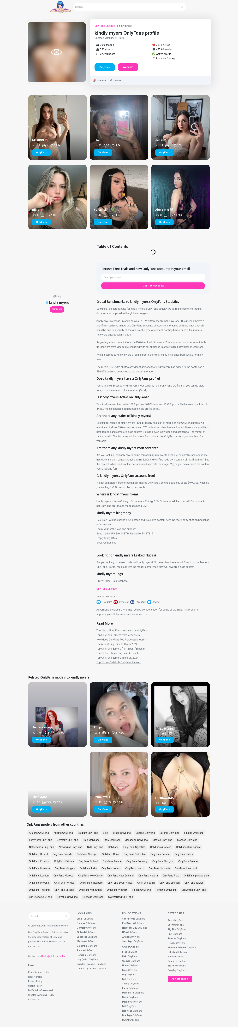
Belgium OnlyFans (88, 832)
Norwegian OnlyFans (70, 847)
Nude (108, 581)
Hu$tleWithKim (166, 798)
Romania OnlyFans (166, 889)
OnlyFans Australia (160, 847)
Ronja (98, 727)
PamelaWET (102, 797)
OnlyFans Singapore (91, 882)
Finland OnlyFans (193, 832)
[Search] (182, 7)
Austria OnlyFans (63, 832)
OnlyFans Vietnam (117, 889)
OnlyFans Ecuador (39, 861)
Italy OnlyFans (112, 840)
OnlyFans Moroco (63, 875)
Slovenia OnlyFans (67, 896)
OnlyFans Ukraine (64, 889)
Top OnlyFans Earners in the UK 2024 (117, 657)
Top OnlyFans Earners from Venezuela (118, 635)
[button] (104, 602)
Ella (96, 140)
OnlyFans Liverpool (186, 868)
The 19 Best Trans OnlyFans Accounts (117, 653)
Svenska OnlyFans (93, 896)
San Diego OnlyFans (40, 896)
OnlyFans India (88, 868)
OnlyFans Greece (188, 861)
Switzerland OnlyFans (120, 896)
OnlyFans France (112, 861)
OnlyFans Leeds (134, 868)
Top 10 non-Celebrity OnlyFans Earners (118, 662)
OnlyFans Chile (110, 854)
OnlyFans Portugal (64, 882)
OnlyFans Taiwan (193, 882)
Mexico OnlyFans (162, 840)
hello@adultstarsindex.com (56, 956)
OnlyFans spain (146, 882)
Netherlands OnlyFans (41, 847)
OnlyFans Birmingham (188, 847)
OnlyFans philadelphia (196, 875)
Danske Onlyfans (145, 832)
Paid (114, 581)
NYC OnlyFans (95, 847)
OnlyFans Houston (39, 868)
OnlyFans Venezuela (90, 889)
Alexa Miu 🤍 (164, 210)
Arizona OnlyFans (39, 832)
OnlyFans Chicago (105, 25)
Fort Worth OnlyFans (40, 840)
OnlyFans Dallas (183, 854)
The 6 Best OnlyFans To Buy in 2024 (116, 644)
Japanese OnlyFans (136, 840)
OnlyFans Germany (137, 861)
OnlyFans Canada (62, 854)
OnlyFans (113, 847)
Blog (105, 832)
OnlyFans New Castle (90, 875)
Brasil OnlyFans (122, 832)
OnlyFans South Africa (119, 882)
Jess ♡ (160, 140)
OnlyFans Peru (171, 875)
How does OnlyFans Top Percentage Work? (121, 639)
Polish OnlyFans (141, 889)
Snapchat (123, 581)
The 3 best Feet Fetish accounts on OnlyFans (122, 630)
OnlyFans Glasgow (162, 861)
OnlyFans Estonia (64, 861)
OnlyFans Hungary (65, 868)
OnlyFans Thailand (39, 889)
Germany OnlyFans (67, 840)
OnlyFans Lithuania (159, 868)
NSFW (99, 581)
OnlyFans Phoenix (39, 882)
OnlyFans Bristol (38, 854)
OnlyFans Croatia (160, 854)
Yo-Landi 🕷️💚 (104, 210)
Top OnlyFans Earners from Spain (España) (120, 648)
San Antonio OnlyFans (193, 889)
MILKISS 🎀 (40, 140)
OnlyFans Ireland (110, 868)
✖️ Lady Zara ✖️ (166, 728)
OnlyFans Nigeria (148, 875)
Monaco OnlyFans (187, 840)
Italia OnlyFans (91, 840)
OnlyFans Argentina (134, 847)
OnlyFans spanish (170, 882)
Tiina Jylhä (40, 797)
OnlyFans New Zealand (120, 875)
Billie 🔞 (38, 210)
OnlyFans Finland (88, 861)
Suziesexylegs (42, 727)
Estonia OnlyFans (169, 832)
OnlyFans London (39, 875)
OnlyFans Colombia (135, 854)
